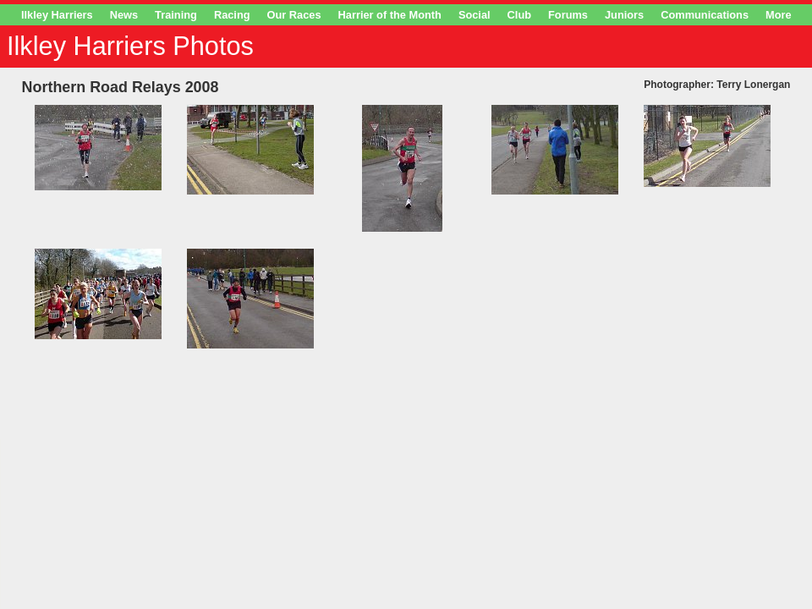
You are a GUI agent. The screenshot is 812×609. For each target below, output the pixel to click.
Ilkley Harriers (57, 14)
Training (176, 14)
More (778, 14)
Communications (705, 14)
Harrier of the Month (390, 14)
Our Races (294, 14)
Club (519, 14)
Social (474, 14)
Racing (232, 14)
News (124, 14)
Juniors (624, 14)
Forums (568, 14)
